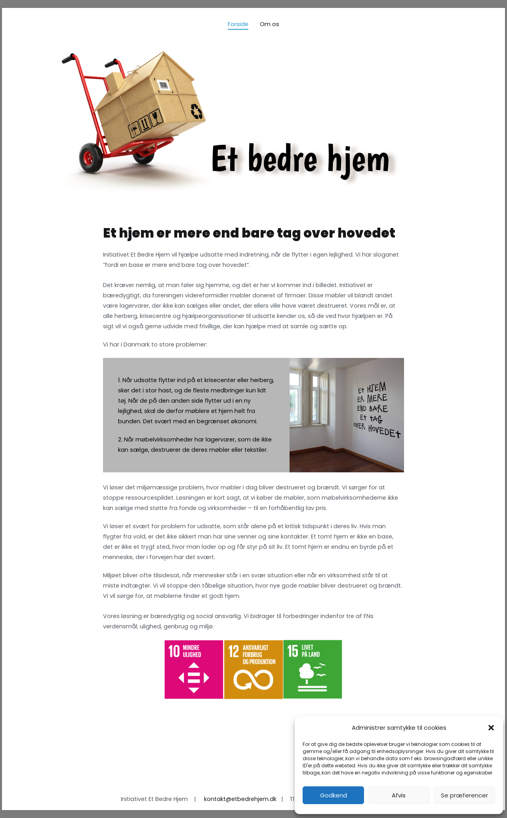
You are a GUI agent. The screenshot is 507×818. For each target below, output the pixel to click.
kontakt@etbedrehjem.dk (240, 799)
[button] (491, 728)
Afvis (399, 795)
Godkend (333, 795)
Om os (269, 24)
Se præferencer (464, 795)
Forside (238, 24)
